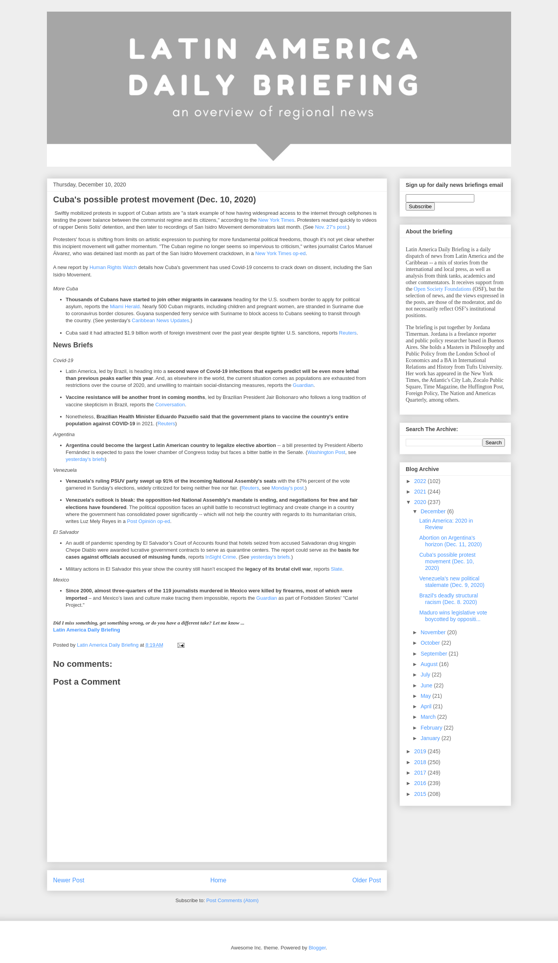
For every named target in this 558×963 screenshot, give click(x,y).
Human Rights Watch (113, 267)
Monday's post (287, 488)
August (429, 664)
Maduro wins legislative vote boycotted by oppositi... (453, 615)
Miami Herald (125, 306)
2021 (421, 491)
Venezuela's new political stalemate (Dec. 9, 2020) (451, 581)
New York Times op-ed (280, 253)
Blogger (317, 948)
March (428, 717)
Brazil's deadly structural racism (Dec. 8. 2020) (448, 598)
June (427, 685)
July (426, 674)
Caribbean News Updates (160, 320)
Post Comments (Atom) (232, 900)
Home (218, 880)
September (434, 654)
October (430, 643)
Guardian (303, 385)
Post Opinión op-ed (148, 521)
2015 (421, 794)
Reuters (348, 333)
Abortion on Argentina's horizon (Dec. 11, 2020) (450, 541)
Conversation (170, 404)
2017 (421, 773)
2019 (421, 751)
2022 (421, 481)
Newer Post (68, 880)
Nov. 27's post (330, 227)
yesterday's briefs (85, 459)
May (426, 696)
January (430, 738)
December (433, 511)
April (426, 706)
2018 (421, 762)
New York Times (276, 220)
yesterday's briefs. (271, 557)
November (433, 632)
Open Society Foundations (443, 289)
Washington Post (326, 452)
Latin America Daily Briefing (86, 630)
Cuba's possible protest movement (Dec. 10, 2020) (447, 561)
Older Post (366, 880)
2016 (421, 783)
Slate (337, 569)
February (432, 728)
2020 (421, 502)
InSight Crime (220, 557)
